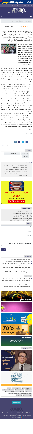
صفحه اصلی (28, 21)
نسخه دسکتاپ (16, 402)
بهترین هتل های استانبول (8, 390)
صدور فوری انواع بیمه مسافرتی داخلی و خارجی (21, 220)
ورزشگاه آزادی (25, 154)
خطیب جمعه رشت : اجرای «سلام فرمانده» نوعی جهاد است (15, 171)
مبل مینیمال (16, 393)
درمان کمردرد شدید (27, 395)
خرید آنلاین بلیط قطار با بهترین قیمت (23, 215)
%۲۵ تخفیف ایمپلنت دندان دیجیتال (16, 194)
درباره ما (13, 5)
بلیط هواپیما (14, 391)
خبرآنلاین (16, 10)
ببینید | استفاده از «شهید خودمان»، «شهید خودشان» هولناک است (17, 261)
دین (12, 21)
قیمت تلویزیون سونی (19, 390)
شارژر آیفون (10, 393)
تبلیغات (11, 5)
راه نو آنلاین (24, 388)
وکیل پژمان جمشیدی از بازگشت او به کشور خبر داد (20, 259)
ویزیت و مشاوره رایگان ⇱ (17, 201)
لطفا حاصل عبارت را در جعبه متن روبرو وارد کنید (20, 243)
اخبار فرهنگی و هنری (19, 21)
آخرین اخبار (28, 256)
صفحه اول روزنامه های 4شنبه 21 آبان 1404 (21, 284)
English (25, 5)
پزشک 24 (29, 393)
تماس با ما (16, 5)
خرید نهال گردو (28, 390)
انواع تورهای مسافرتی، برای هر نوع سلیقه (22, 217)
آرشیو (8, 5)
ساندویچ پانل (7, 391)
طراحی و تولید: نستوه (17, 417)
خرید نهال (9, 388)
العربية (28, 5)
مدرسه (6, 154)
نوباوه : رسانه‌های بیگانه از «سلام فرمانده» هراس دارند (16, 169)
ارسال (3, 250)
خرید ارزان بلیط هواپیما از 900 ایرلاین (23, 212)
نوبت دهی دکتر (20, 391)
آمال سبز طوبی (28, 391)
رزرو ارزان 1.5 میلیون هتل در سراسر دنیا (22, 213)
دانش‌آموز (25, 156)
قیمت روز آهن (23, 393)
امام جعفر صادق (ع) (14, 154)
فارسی (31, 5)
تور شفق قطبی (19, 395)
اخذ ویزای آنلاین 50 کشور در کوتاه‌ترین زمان (22, 218)
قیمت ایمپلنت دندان (16, 388)
